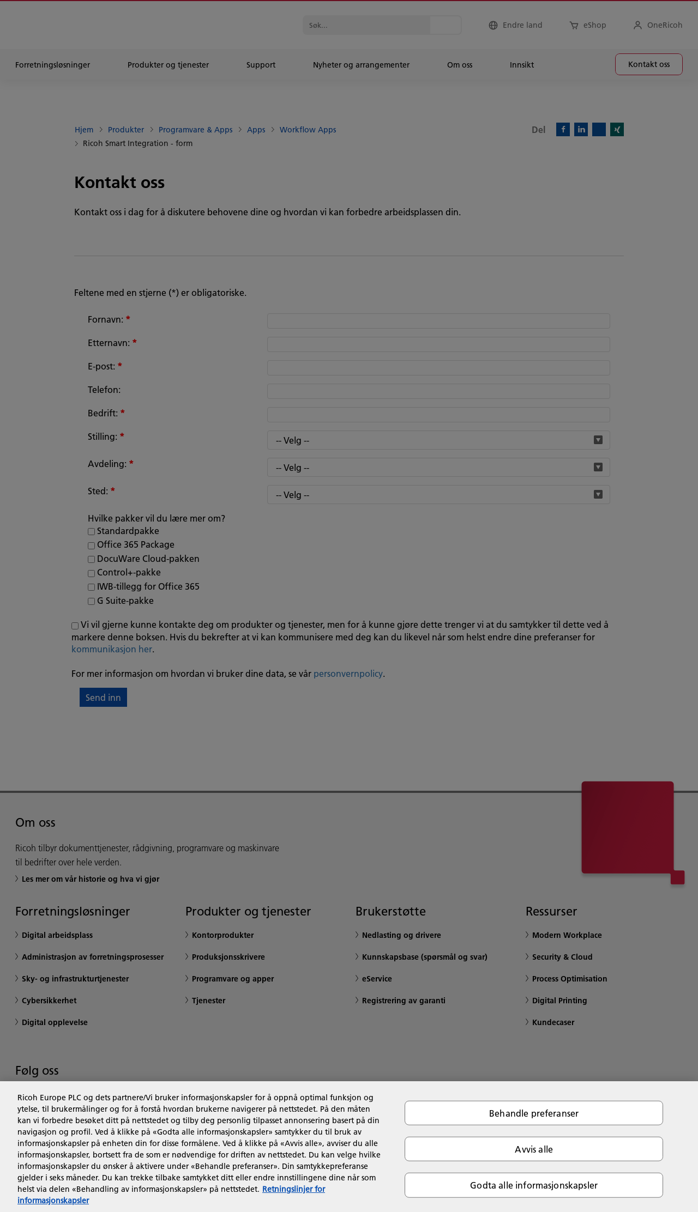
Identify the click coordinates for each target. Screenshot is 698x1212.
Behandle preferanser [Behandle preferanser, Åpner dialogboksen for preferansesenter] (534, 1113)
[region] (349, 1146)
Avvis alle (534, 1149)
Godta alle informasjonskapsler (534, 1185)
